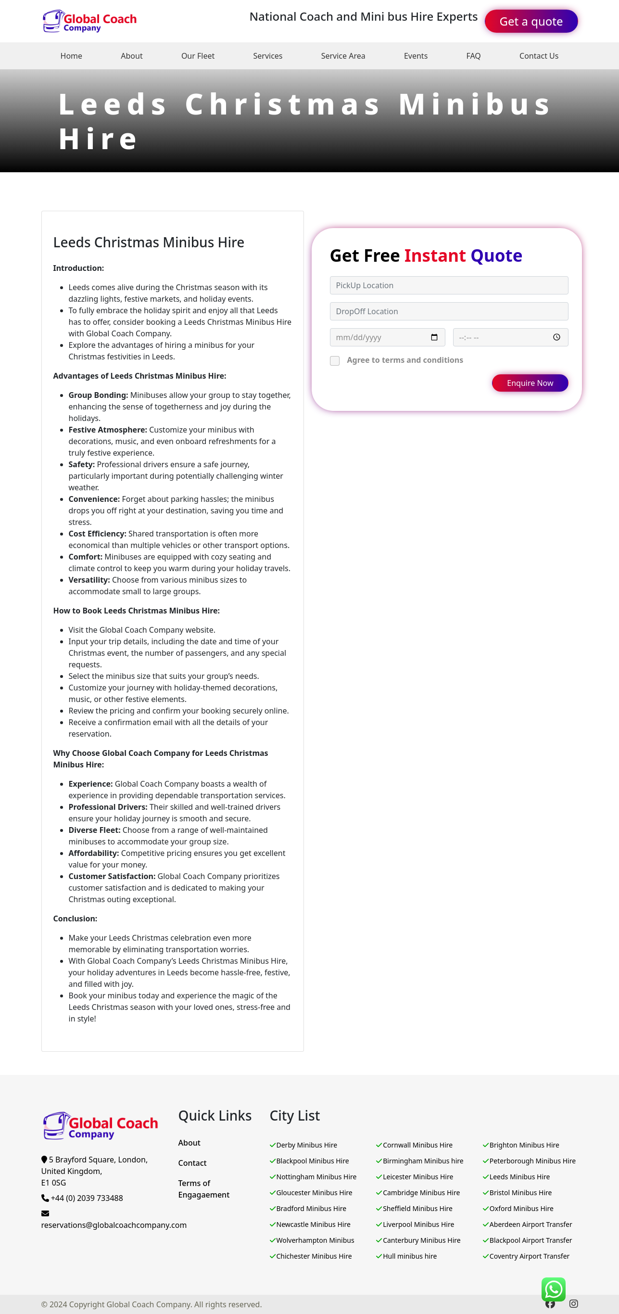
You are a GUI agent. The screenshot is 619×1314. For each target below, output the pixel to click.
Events (416, 56)
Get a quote (531, 21)
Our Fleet (198, 56)
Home (72, 56)
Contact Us (538, 56)
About (131, 56)
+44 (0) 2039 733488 (82, 1198)
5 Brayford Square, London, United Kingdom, (94, 1171)
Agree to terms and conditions (405, 360)
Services (267, 56)
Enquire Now (530, 383)
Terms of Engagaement (204, 1189)
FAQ (473, 56)
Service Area (343, 56)
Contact (192, 1163)
